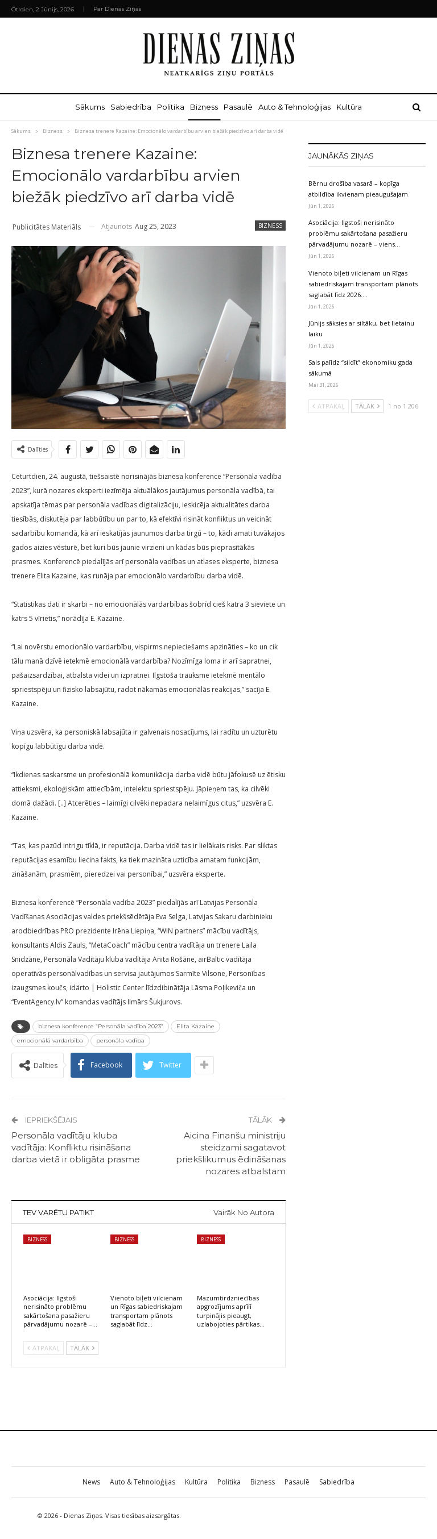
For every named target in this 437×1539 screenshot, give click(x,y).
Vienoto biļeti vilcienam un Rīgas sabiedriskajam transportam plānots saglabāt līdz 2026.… (363, 284)
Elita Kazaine (195, 1026)
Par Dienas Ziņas (117, 8)
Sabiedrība (126, 106)
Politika (168, 106)
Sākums (83, 106)
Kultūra (356, 106)
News (91, 1482)
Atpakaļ (43, 1348)
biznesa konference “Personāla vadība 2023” (100, 1026)
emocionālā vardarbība (50, 1040)
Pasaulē (240, 106)
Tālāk (82, 1348)
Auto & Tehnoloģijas (299, 106)
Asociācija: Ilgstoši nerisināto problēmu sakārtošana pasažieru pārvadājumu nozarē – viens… (357, 233)
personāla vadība (120, 1040)
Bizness (204, 106)
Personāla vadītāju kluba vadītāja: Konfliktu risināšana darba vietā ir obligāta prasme (75, 1147)
